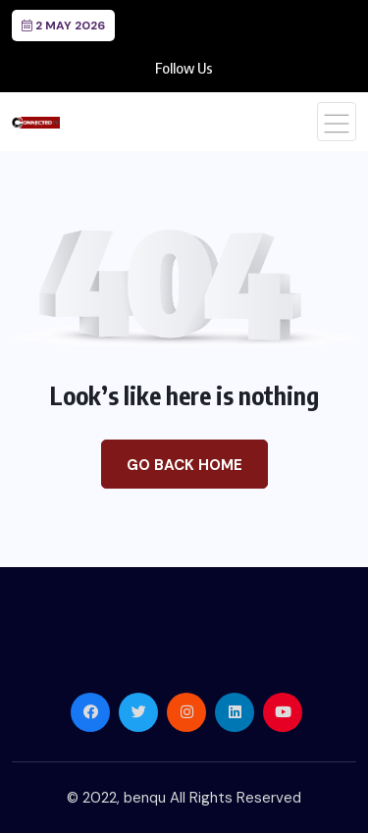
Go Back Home (184, 465)
